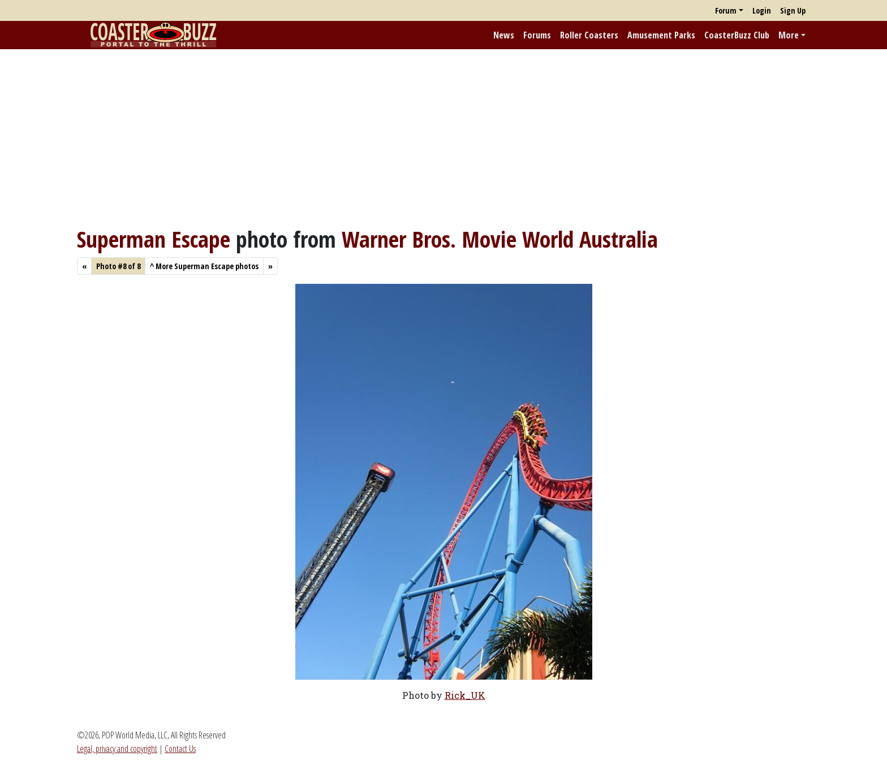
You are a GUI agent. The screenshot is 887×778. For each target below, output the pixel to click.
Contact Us (180, 748)
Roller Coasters (589, 35)
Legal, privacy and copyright (117, 748)
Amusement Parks (661, 35)
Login (761, 10)
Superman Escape (153, 238)
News (503, 35)
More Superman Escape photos (204, 266)
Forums (537, 35)
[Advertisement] (443, 137)
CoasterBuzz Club (736, 35)
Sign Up (793, 10)
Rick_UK (465, 695)
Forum (726, 10)
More (788, 35)
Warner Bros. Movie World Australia (500, 238)
